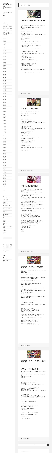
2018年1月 (4, 184)
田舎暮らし (4, 220)
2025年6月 (4, 53)
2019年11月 (4, 151)
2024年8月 (4, 66)
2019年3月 (4, 163)
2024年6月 (4, 69)
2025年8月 (4, 50)
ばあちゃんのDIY (5, 203)
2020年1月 (4, 148)
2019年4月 (4, 162)
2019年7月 (4, 157)
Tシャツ (4, 193)
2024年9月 (4, 65)
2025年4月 (4, 56)
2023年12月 (4, 78)
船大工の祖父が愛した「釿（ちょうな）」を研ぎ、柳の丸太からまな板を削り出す (7, 33)
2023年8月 (4, 84)
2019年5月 (4, 160)
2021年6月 (4, 123)
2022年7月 (4, 104)
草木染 (4, 227)
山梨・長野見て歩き (5, 214)
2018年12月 (4, 168)
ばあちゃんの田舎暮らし (6, 205)
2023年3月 (4, 92)
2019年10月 (4, 153)
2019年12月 (4, 150)
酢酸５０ (23, 229)
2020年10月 (4, 135)
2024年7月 (4, 68)
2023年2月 (4, 93)
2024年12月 (4, 60)
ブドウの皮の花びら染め (29, 186)
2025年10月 (4, 47)
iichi (3, 18)
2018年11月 (4, 169)
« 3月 (5, 251)
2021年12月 (4, 114)
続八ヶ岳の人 (5, 223)
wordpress (4, 194)
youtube (4, 196)
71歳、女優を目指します (6, 24)
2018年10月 (4, 171)
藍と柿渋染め (5, 232)
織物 (3, 224)
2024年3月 (4, 74)
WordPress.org (5, 261)
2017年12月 (4, 186)
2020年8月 (4, 138)
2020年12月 (4, 132)
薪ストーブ (4, 230)
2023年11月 (4, 80)
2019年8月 (4, 156)
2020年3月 (4, 145)
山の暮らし (4, 212)
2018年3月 (4, 181)
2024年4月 (4, 72)
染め (3, 217)
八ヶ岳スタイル (5, 209)
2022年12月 (4, 96)
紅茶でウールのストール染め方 (32, 267)
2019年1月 (4, 166)
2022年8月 (4, 102)
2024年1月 (4, 77)
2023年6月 (4, 87)
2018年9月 (4, 172)
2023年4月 (4, 90)
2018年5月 (4, 178)
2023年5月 (4, 89)
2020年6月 (4, 141)
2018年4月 (4, 180)
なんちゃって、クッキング (6, 200)
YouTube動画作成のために (6, 197)
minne (4, 15)
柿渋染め (4, 218)
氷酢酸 (22, 230)
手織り (4, 215)
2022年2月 (4, 111)
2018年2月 (4, 183)
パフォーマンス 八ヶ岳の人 (7, 208)
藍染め (4, 233)
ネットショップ (5, 202)
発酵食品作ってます (5, 221)
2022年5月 (4, 107)
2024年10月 (4, 63)
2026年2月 (4, 41)
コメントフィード (5, 260)
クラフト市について (5, 199)
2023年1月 (4, 95)
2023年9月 (4, 83)
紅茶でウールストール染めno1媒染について (33, 362)
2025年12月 (4, 44)
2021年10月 (4, 117)
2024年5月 (4, 71)
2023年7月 (4, 86)
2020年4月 (4, 144)
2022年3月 (4, 110)
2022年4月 (4, 108)
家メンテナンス (5, 211)
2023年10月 (4, 81)
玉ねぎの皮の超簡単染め (29, 109)
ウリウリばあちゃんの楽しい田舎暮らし (7, 5)
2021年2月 (4, 129)
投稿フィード (5, 258)
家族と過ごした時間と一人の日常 (7, 28)
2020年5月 (4, 142)
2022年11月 (4, 98)
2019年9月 (4, 154)
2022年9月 (4, 101)
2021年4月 (4, 126)
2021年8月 (4, 120)
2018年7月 (4, 175)
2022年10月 (4, 99)
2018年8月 (4, 174)
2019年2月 (4, 165)
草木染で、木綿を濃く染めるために (33, 21)
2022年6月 (4, 105)
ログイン (4, 257)
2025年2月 (4, 59)
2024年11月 (4, 62)
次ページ (48, 445)
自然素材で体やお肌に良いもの (7, 226)
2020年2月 (4, 147)
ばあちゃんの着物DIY (6, 206)
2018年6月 (4, 177)
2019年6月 (4, 159)
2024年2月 (4, 75)
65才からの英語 (5, 191)
